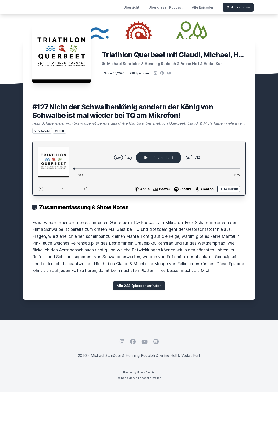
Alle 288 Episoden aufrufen (139, 286)
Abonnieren (238, 7)
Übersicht (131, 7)
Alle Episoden (203, 7)
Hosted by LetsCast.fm (139, 372)
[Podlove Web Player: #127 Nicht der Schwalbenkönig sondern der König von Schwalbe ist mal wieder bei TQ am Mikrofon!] (139, 168)
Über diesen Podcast (166, 7)
